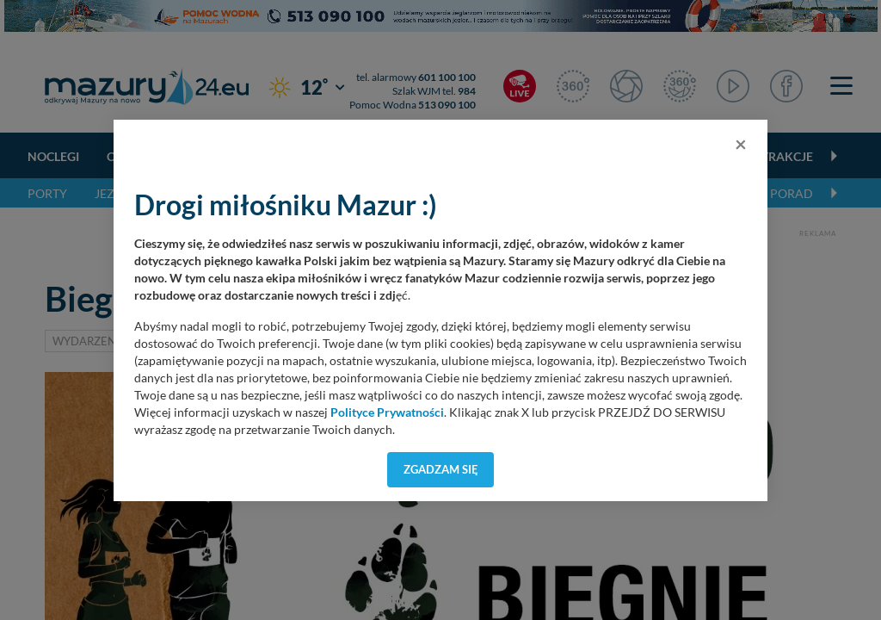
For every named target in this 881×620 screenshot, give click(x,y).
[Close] (741, 144)
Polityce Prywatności (387, 412)
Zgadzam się (441, 469)
